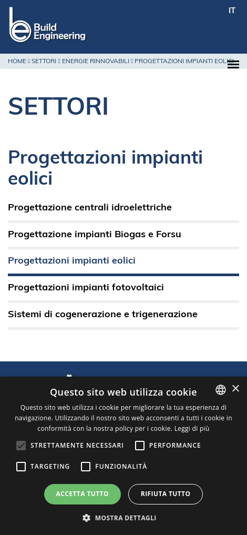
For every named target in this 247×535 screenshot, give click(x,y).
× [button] (235, 389)
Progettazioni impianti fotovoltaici (86, 288)
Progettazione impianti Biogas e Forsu (94, 235)
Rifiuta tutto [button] (166, 493)
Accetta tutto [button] (82, 493)
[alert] (123, 456)
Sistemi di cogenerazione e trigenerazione (103, 315)
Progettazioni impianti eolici (72, 261)
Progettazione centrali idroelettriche (90, 208)
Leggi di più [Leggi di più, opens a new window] (192, 428)
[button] (123, 517)
